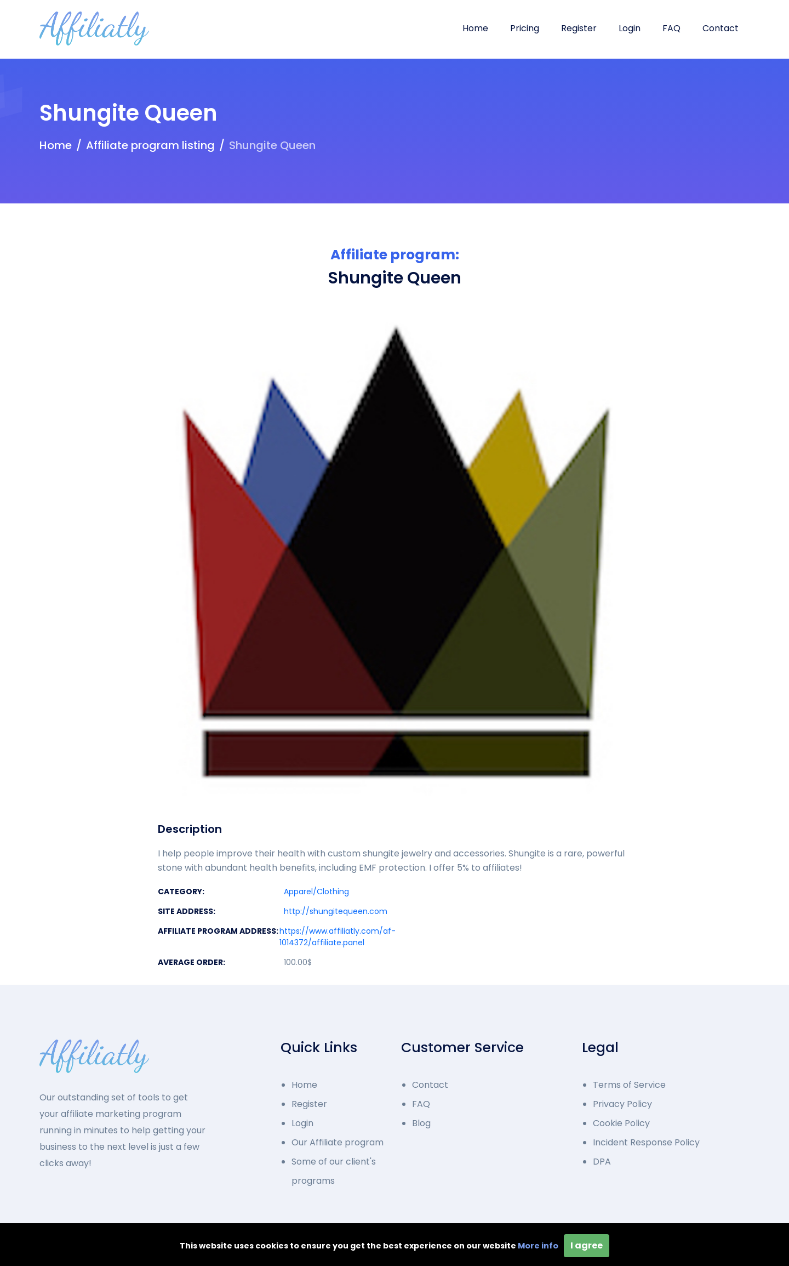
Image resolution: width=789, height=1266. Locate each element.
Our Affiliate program (337, 1142)
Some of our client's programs (333, 1171)
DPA (602, 1161)
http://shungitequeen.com (335, 911)
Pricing (524, 28)
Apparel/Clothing (316, 891)
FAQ (671, 28)
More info (538, 1245)
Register (579, 28)
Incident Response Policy (646, 1142)
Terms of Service (629, 1084)
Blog (421, 1123)
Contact (720, 28)
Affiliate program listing (150, 145)
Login (630, 28)
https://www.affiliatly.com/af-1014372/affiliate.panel (337, 937)
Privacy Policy (622, 1104)
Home (475, 28)
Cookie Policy (621, 1123)
